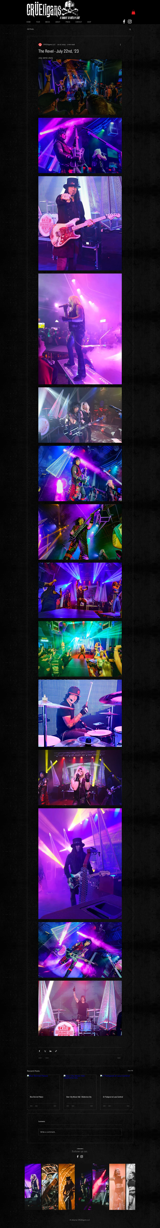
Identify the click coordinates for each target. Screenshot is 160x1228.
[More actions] (120, 44)
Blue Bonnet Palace (36, 1097)
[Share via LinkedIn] (50, 1051)
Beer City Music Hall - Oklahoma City (78, 1097)
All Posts (30, 29)
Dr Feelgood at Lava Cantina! (113, 1097)
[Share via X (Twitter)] (45, 1051)
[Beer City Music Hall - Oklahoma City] (80, 1084)
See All (130, 1070)
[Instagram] (129, 21)
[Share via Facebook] (39, 1051)
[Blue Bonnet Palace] (43, 1084)
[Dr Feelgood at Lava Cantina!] (116, 1084)
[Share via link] (56, 1051)
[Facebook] (124, 21)
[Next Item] (131, 1187)
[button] (133, 12)
